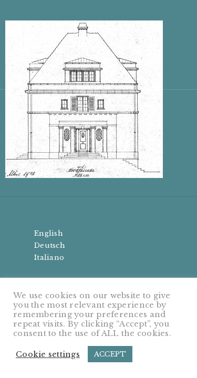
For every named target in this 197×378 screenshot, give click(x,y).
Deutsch (49, 245)
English (48, 233)
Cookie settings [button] (48, 354)
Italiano (49, 257)
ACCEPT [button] (110, 354)
